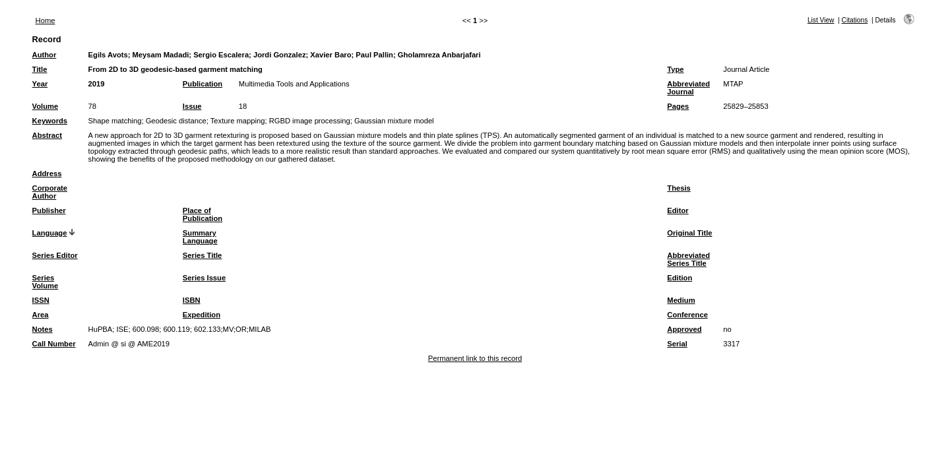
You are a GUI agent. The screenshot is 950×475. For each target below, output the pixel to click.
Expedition (201, 315)
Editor (677, 210)
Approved (684, 329)
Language (49, 233)
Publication (202, 84)
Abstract (47, 135)
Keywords (49, 121)
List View (821, 20)
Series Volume (45, 282)
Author (44, 55)
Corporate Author (49, 192)
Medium (681, 300)
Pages (678, 106)
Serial (677, 344)
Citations (855, 20)
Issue (192, 106)
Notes (42, 329)
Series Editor (55, 255)
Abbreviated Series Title (688, 259)
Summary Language (200, 237)
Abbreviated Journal (688, 88)
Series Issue (204, 278)
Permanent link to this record (475, 358)
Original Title (689, 233)
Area (40, 315)
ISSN (40, 300)
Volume (45, 106)
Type (675, 69)
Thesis (678, 188)
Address (47, 173)
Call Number (54, 344)
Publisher (49, 210)
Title (40, 69)
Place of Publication (202, 214)
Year (40, 84)
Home (45, 20)
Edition (679, 278)
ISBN (192, 300)
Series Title (202, 255)
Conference (687, 315)
